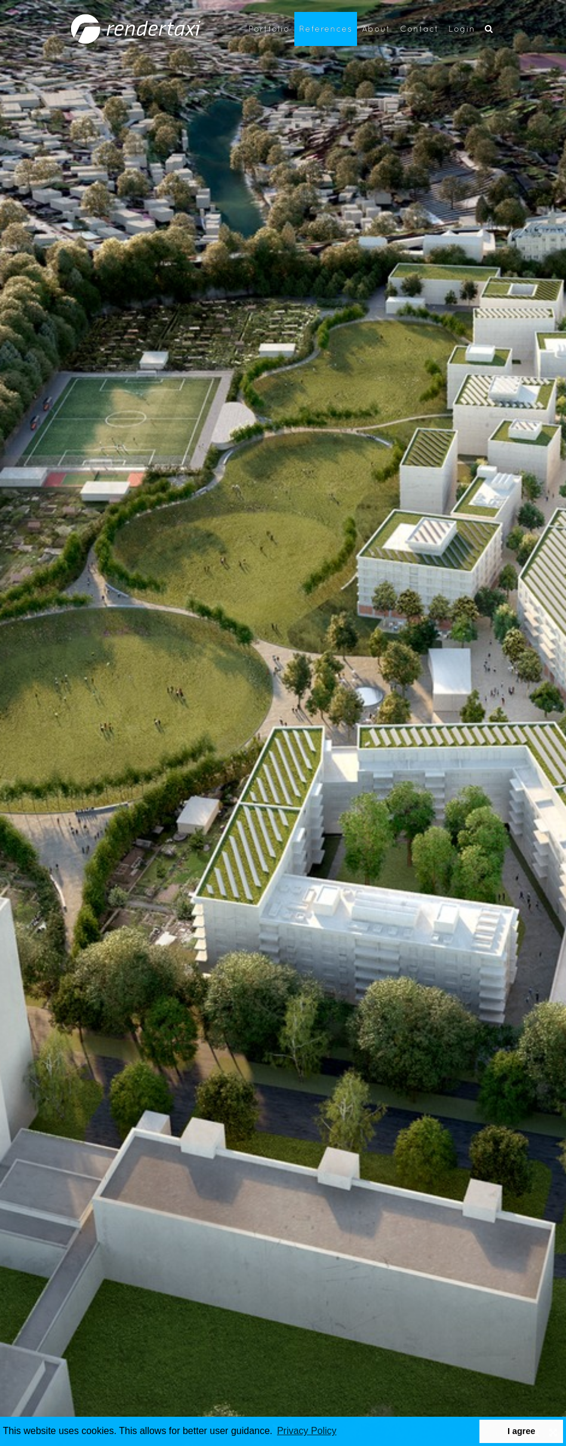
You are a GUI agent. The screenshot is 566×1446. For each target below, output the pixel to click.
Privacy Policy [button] (307, 1431)
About (376, 28)
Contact (419, 28)
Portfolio (269, 28)
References (325, 28)
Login (461, 28)
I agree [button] (521, 1431)
